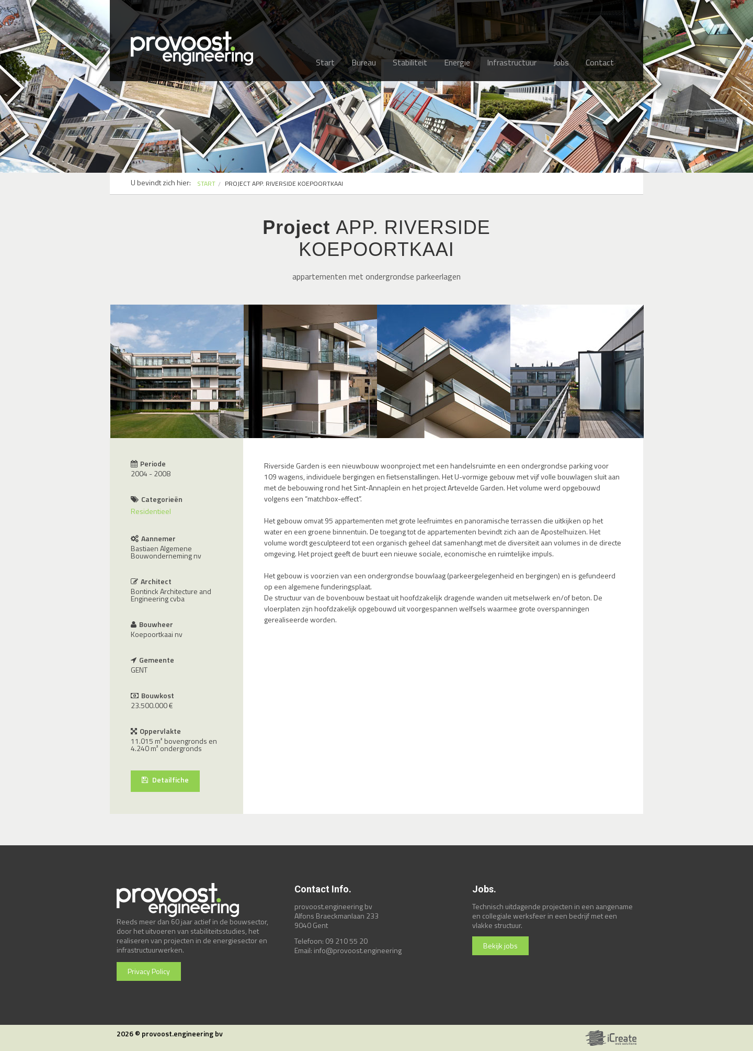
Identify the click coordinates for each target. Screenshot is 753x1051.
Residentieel (151, 511)
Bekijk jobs (500, 945)
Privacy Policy (149, 971)
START (206, 183)
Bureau (363, 62)
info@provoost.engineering (358, 950)
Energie (457, 62)
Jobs (561, 62)
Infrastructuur (512, 62)
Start (325, 62)
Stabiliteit (410, 62)
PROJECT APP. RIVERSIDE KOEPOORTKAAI (284, 183)
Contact (600, 62)
